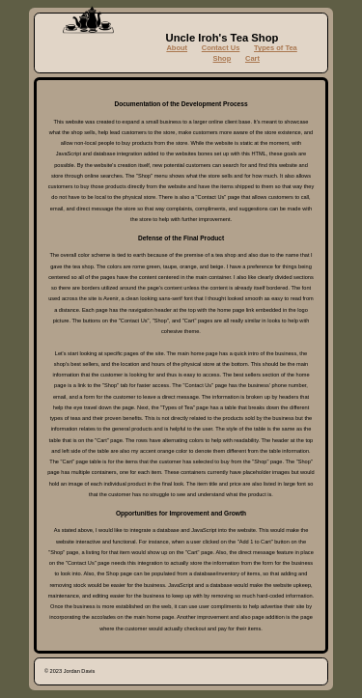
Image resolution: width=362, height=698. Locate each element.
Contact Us (221, 47)
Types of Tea (275, 47)
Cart (252, 58)
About (176, 47)
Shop (222, 58)
